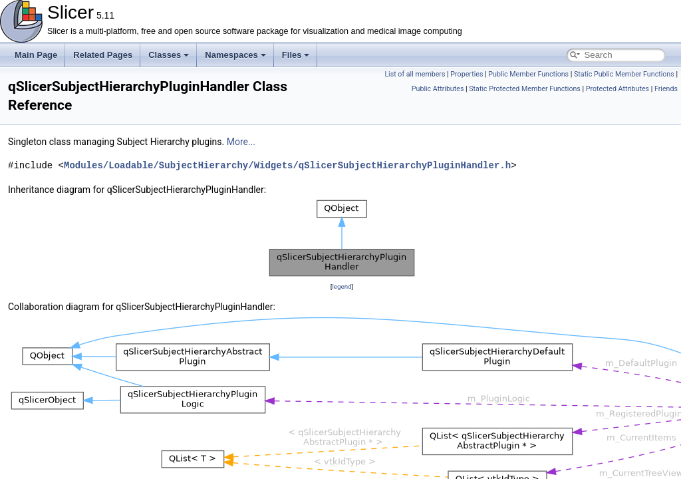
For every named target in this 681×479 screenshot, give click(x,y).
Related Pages (102, 55)
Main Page (36, 55)
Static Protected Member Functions (525, 88)
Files (296, 55)
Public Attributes (438, 88)
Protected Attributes (617, 88)
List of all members (414, 74)
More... (241, 141)
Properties (466, 74)
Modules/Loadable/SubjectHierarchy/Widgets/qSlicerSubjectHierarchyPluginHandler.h (287, 165)
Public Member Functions (528, 74)
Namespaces (235, 55)
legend (341, 286)
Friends (666, 88)
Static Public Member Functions (624, 74)
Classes (168, 55)
